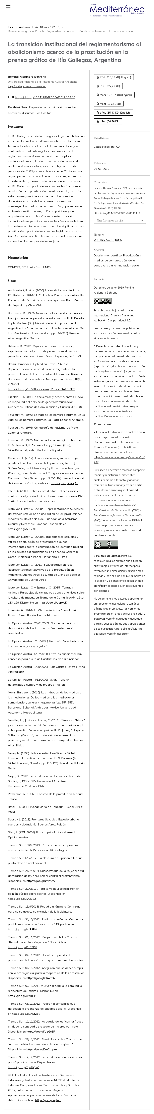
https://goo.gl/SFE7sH (22, 529)
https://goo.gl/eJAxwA (40, 978)
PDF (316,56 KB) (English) (115, 77)
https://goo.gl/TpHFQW (23, 1067)
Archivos (24, 27)
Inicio (11, 27)
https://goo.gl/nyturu (48, 1100)
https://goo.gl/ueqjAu (64, 483)
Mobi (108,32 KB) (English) (115, 95)
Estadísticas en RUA (107, 146)
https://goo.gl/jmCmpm (41, 1049)
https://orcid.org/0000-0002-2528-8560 (27, 86)
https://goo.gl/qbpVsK (53, 602)
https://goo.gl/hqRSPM (22, 929)
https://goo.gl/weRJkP (22, 996)
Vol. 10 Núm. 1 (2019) (47, 27)
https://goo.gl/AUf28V (26, 1013)
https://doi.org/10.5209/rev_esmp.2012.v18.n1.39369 (41, 389)
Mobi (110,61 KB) (110, 103)
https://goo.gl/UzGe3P (40, 1031)
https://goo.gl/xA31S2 (22, 899)
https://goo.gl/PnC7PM (22, 947)
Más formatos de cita (110, 221)
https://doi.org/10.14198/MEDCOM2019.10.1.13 (45, 97)
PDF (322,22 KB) (109, 86)
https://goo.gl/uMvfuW (40, 881)
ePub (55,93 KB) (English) (115, 112)
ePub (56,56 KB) (109, 121)
